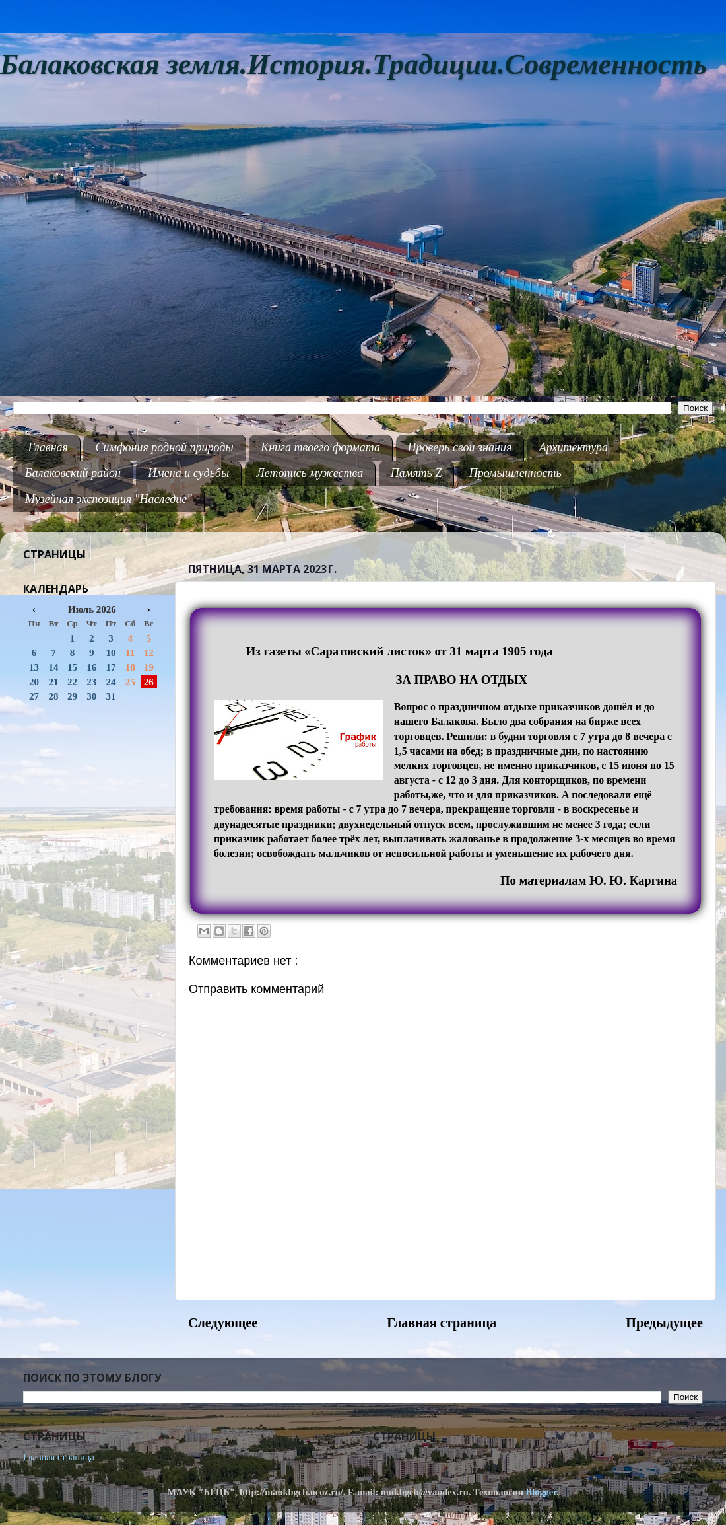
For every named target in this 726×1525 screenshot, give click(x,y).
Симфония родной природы (164, 447)
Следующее (222, 1323)
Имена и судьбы (188, 473)
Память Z (416, 473)
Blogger (541, 1492)
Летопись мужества (310, 473)
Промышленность (515, 473)
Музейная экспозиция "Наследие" (108, 498)
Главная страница (441, 1323)
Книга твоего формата (320, 447)
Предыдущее (664, 1323)
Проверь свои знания (460, 447)
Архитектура (573, 447)
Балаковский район (73, 473)
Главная (48, 447)
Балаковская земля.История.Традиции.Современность (353, 64)
